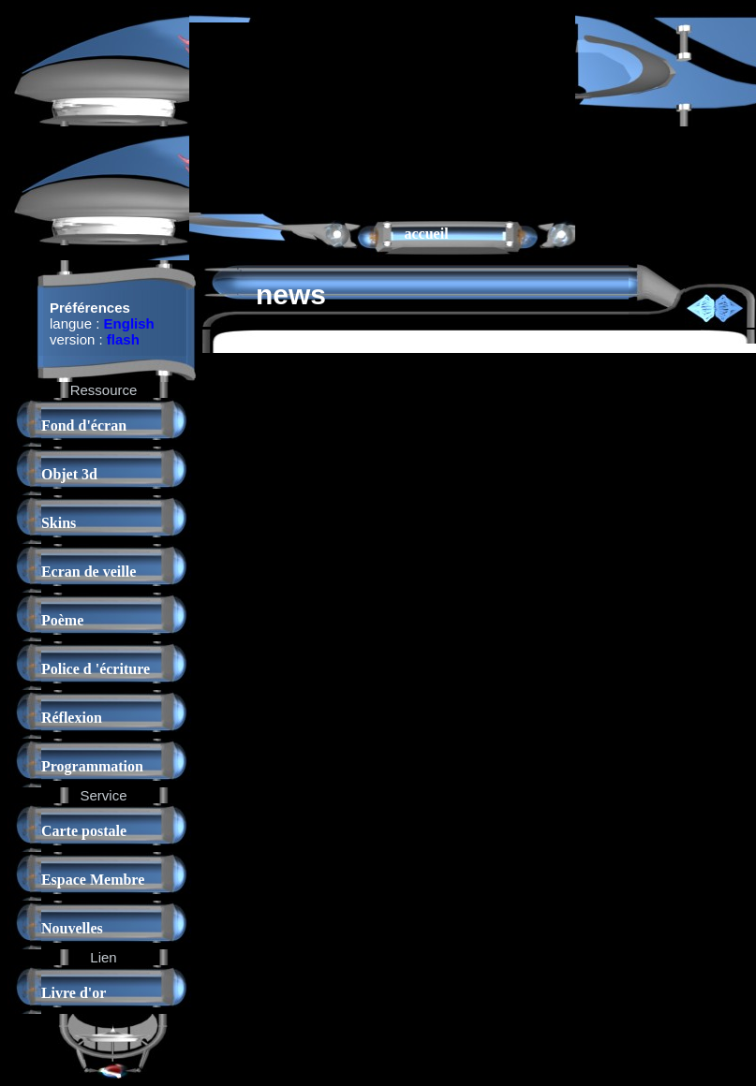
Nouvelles (72, 928)
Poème (62, 620)
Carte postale (83, 831)
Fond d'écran (83, 425)
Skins (58, 523)
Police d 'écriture (95, 669)
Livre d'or (73, 993)
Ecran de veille (88, 572)
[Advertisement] (284, 116)
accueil (427, 234)
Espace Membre (92, 880)
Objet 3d (69, 474)
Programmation (92, 766)
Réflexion (71, 718)
